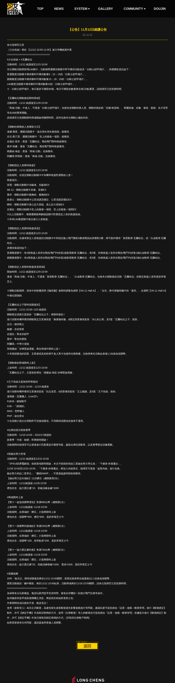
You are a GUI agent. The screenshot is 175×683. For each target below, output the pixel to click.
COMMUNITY (133, 9)
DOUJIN (160, 9)
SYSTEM (80, 9)
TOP (40, 9)
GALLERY (105, 9)
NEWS (59, 9)
